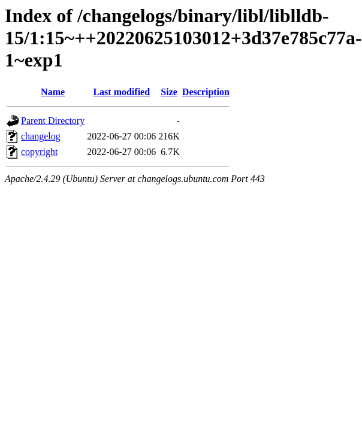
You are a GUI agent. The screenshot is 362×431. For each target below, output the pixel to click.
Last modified (121, 92)
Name (53, 92)
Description (206, 92)
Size (169, 92)
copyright (39, 152)
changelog (41, 136)
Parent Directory (53, 121)
